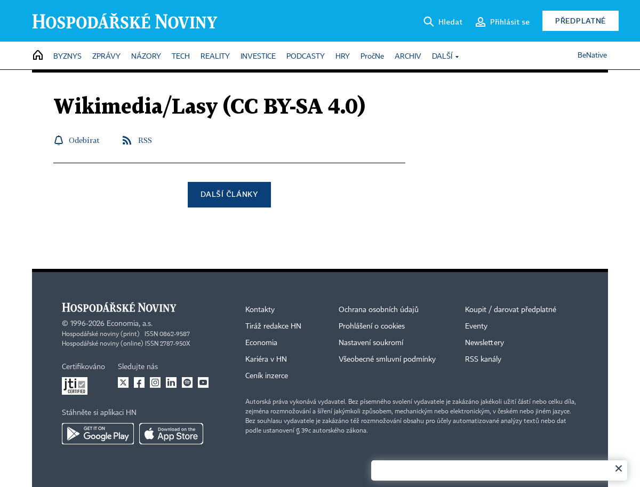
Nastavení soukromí (371, 343)
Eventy (476, 326)
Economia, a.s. (130, 324)
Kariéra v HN (266, 359)
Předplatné (580, 20)
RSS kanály (483, 359)
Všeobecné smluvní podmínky (387, 359)
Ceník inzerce (266, 376)
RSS (145, 140)
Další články (229, 193)
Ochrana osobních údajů (379, 310)
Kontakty (260, 310)
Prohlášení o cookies (372, 326)
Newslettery (484, 343)
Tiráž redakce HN (273, 326)
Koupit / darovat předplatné (510, 310)
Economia (261, 343)
